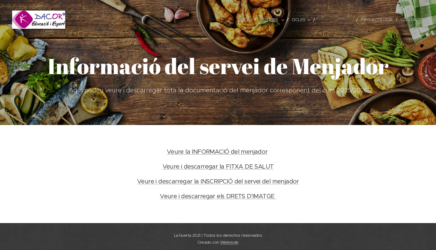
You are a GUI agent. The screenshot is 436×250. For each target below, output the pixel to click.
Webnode (229, 242)
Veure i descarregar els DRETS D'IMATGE (218, 196)
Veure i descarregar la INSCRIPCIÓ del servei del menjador (218, 181)
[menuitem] (238, 19)
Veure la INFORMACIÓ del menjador (217, 152)
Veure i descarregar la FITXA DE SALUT (218, 166)
